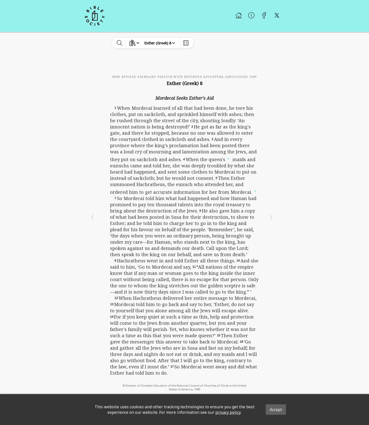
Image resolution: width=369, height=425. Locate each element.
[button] (228, 158)
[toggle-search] (119, 42)
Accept (276, 409)
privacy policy (228, 412)
